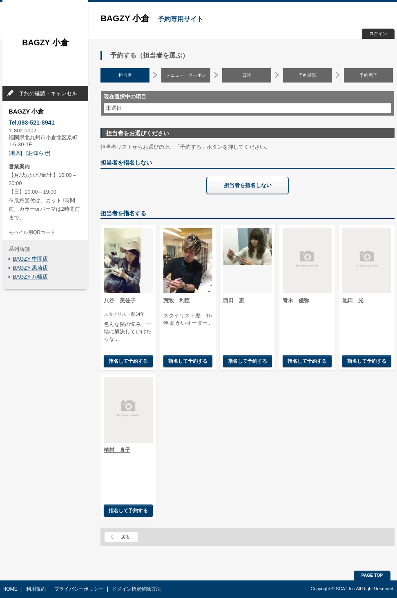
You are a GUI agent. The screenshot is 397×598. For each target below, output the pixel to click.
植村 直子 (117, 450)
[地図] (15, 153)
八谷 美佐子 (120, 300)
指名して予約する (128, 361)
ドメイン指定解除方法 (136, 589)
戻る (125, 536)
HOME (10, 589)
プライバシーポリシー (78, 589)
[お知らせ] (38, 153)
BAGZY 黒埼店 (30, 268)
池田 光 (353, 300)
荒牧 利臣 (176, 300)
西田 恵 (233, 300)
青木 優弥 (296, 300)
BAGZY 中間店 (30, 259)
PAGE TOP (372, 575)
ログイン (378, 33)
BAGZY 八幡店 (30, 277)
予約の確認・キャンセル (48, 93)
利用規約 (36, 589)
